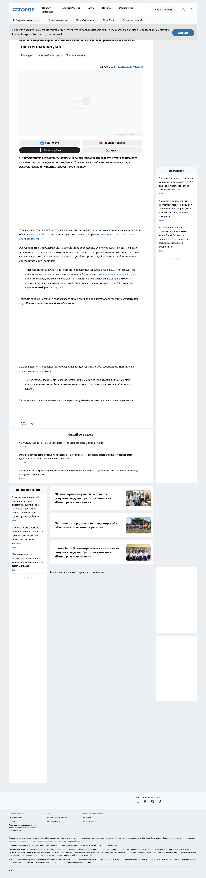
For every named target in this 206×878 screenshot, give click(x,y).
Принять (183, 32)
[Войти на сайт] (191, 10)
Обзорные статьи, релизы (56, 817)
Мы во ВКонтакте (85, 20)
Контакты (87, 817)
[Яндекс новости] (112, 143)
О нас (48, 814)
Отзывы (12, 821)
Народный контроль (49, 55)
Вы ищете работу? (132, 20)
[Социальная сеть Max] (112, 150)
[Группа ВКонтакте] (49, 143)
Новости (47, 7)
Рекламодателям (58, 20)
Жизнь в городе (76, 55)
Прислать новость (162, 9)
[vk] (23, 424)
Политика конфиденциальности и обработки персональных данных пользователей (23, 828)
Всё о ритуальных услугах (27, 20)
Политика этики (15, 817)
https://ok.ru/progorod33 (42, 852)
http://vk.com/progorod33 (20, 852)
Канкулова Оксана (130, 66)
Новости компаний (91, 821)
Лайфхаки (48, 11)
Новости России (70, 7)
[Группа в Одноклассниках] (145, 802)
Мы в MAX (108, 20)
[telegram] (34, 424)
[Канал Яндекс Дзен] (49, 150)
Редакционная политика (93, 814)
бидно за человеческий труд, (117, 274)
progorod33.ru (96, 845)
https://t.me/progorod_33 (63, 852)
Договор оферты (53, 821)
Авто (91, 7)
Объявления (126, 7)
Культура (26, 55)
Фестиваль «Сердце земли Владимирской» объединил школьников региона (81, 444)
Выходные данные (16, 814)
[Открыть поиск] (184, 10)
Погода (106, 7)
